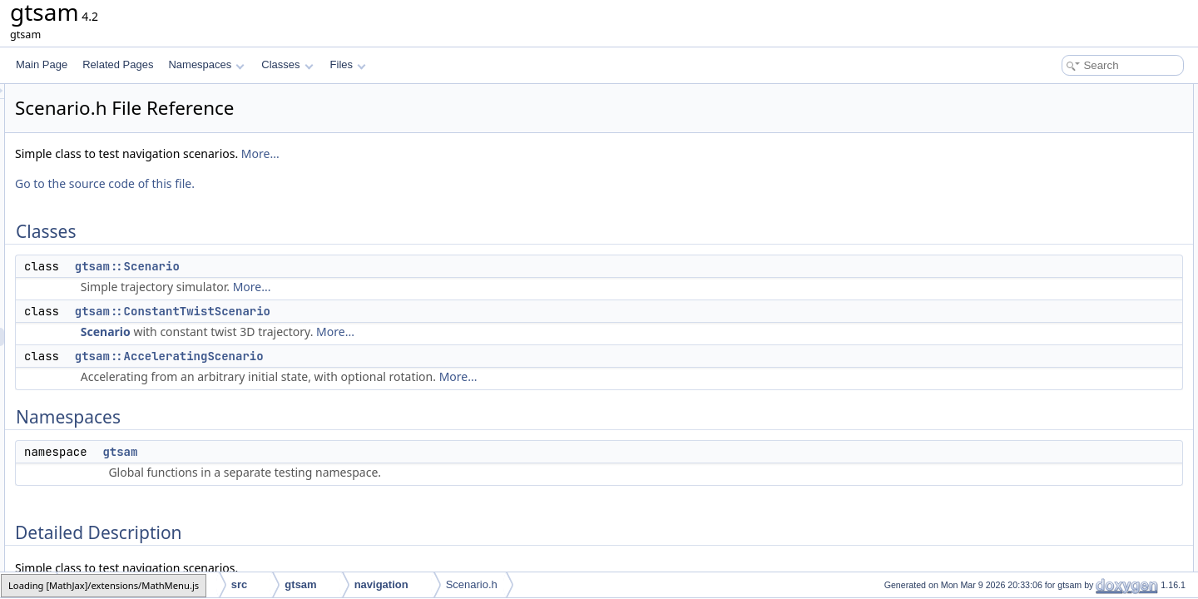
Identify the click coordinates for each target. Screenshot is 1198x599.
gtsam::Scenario (335, 266)
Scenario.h (472, 584)
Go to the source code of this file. (313, 183)
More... (468, 153)
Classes (287, 64)
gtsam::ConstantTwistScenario (380, 311)
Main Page (41, 64)
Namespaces (206, 64)
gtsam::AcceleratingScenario (377, 356)
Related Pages (117, 64)
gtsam (327, 451)
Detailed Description (1056, 203)
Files (348, 64)
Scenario (314, 331)
